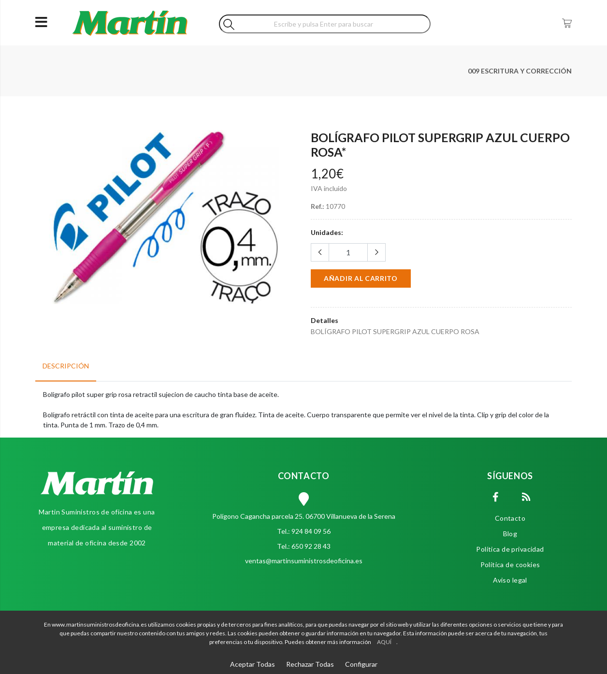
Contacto (510, 518)
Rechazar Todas (310, 664)
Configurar (361, 664)
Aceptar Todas (252, 664)
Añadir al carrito (361, 278)
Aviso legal (510, 580)
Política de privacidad (510, 549)
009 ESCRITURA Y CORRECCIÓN (520, 71)
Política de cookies (510, 564)
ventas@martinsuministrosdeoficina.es (303, 561)
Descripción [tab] (66, 366)
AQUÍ (384, 641)
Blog (510, 533)
